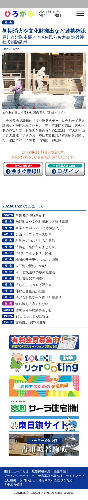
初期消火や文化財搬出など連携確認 (41, 222)
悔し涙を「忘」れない (31, 304)
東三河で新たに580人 (31, 266)
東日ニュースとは (16, 471)
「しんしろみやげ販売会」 (35, 285)
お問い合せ (27, 480)
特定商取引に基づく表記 (55, 480)
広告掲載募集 (41, 471)
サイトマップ (75, 476)
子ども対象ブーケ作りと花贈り (38, 297)
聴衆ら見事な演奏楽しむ (33, 310)
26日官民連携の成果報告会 (35, 272)
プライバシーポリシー (19, 476)
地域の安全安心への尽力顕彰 (36, 259)
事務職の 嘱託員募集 (30, 323)
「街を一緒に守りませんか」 (36, 247)
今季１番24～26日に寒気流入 (37, 228)
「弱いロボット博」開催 (33, 253)
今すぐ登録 (23, 169)
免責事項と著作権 (50, 476)
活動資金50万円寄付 (30, 278)
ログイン (13, 4)
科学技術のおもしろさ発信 (35, 241)
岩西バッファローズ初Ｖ (33, 234)
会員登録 (36, 4)
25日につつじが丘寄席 (32, 316)
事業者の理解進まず (30, 215)
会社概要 (10, 480)
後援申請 (60, 471)
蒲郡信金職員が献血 (30, 291)
